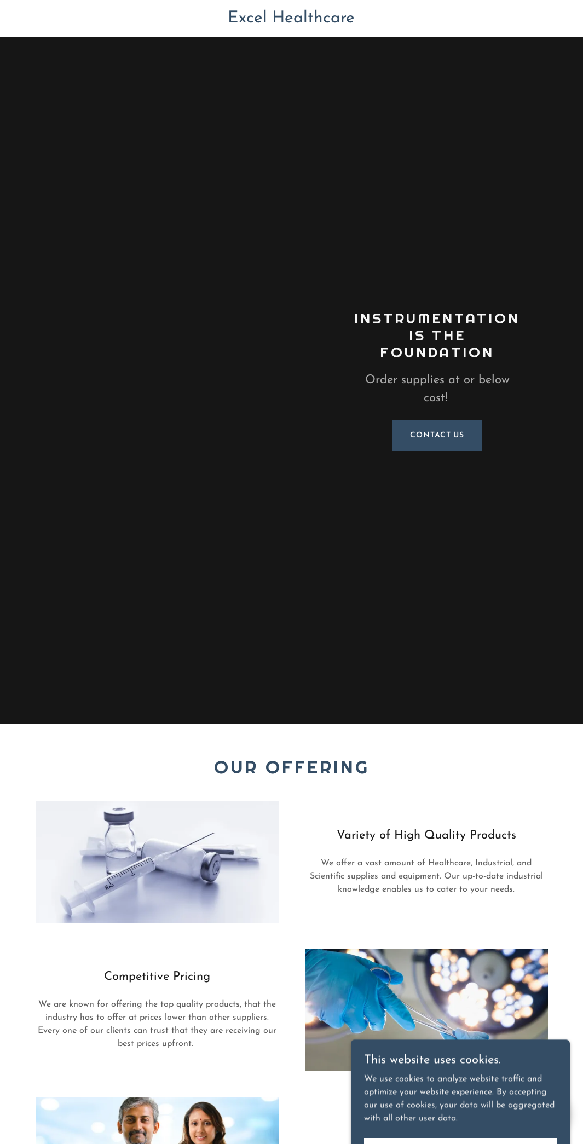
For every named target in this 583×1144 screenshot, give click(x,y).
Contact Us (437, 435)
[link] (291, 20)
